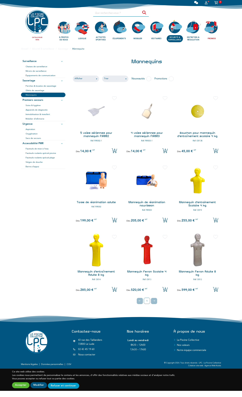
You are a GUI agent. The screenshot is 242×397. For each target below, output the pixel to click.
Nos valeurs (183, 345)
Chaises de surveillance (36, 67)
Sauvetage (43, 81)
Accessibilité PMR (43, 143)
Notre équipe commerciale (191, 350)
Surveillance (43, 61)
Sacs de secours (33, 138)
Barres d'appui (32, 167)
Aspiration (30, 129)
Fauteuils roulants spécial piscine (41, 153)
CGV (69, 364)
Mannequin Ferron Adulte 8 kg (197, 273)
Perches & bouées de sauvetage (41, 86)
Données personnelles (52, 364)
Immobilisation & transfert (38, 114)
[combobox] (86, 79)
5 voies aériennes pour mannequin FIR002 (96, 134)
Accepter (21, 385)
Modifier (41, 385)
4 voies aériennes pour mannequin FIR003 (147, 134)
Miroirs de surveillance (36, 71)
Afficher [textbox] (78, 79)
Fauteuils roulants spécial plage (40, 158)
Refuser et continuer (68, 385)
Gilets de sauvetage (35, 91)
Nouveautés (138, 79)
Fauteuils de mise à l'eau (37, 149)
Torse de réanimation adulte (96, 202)
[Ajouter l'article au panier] (114, 151)
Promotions (160, 79)
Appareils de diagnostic (37, 110)
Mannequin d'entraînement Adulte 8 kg (96, 273)
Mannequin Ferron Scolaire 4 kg (147, 273)
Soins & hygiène (33, 105)
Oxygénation (32, 134)
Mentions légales (29, 364)
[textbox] (115, 78)
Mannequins (31, 95)
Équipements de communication (40, 76)
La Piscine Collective (188, 340)
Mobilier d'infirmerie (35, 119)
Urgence (43, 124)
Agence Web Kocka (212, 366)
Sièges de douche (34, 162)
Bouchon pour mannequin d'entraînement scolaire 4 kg (197, 134)
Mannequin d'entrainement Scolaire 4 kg (197, 204)
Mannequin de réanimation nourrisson (147, 204)
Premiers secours (43, 100)
